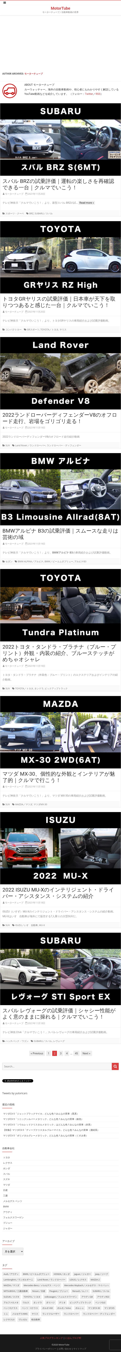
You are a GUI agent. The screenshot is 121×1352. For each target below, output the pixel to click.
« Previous (37, 1053)
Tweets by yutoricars (14, 1093)
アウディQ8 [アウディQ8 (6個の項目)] (87, 1296)
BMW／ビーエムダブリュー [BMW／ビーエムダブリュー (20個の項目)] (36, 1274)
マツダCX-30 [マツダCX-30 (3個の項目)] (94, 1308)
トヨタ (6, 1157)
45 (76, 1053)
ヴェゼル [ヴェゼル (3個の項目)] (23, 1319)
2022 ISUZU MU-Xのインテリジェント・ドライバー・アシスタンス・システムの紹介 (58, 893)
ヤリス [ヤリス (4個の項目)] (35, 1313)
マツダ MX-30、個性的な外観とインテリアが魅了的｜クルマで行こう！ (58, 777)
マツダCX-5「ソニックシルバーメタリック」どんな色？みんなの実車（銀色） (43, 1119)
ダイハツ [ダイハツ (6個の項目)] (50, 1302)
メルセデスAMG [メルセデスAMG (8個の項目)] (20, 1313)
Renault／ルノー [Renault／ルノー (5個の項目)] (80, 1291)
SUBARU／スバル (44, 213)
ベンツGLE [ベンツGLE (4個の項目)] (100, 1302)
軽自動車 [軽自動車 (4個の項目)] (35, 1319)
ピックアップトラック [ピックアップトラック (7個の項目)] (80, 1302)
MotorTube (60, 8)
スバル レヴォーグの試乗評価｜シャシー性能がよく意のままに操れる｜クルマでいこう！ (59, 1013)
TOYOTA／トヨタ (49, 329)
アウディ (7, 1212)
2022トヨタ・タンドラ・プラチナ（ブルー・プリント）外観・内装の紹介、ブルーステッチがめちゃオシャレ (59, 653)
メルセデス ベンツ (12, 1201)
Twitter (89, 93)
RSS (98, 93)
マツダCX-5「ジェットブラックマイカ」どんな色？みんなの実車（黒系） (41, 1113)
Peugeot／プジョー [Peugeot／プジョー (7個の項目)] (58, 1291)
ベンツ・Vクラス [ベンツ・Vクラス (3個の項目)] (30, 1308)
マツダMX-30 (40, 804)
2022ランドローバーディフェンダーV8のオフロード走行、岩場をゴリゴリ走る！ (59, 418)
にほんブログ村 (73, 1337)
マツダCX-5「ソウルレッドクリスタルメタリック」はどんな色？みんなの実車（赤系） (48, 1124)
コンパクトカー (14, 329)
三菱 (5, 1195)
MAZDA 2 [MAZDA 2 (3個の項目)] (95, 1279)
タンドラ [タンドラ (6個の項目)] (37, 1302)
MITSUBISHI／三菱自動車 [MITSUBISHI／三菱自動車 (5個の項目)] (16, 1291)
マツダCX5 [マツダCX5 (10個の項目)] (109, 1308)
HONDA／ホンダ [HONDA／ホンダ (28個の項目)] (62, 1274)
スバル (6, 1173)
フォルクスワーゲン (13, 1217)
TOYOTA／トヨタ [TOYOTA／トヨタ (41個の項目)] (32, 1296)
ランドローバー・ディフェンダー (64, 445)
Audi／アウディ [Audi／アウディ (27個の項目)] (11, 1274)
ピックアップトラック (56, 688)
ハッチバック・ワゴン (17, 1041)
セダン (9, 561)
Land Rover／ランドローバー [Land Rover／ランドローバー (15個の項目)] (51, 1279)
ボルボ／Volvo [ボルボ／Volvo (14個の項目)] (64, 1308)
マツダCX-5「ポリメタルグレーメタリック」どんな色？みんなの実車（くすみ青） (45, 1135)
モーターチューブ (33, 73)
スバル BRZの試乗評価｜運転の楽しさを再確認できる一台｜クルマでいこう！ (58, 184)
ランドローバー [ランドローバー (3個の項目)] (71, 1313)
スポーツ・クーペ (15, 213)
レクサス (7, 1162)
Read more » (86, 202)
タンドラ (39, 688)
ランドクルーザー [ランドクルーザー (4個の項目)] (50, 1313)
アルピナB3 (80, 561)
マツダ (6, 1184)
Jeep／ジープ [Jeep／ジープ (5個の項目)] (101, 1274)
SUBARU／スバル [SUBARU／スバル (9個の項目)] (101, 1291)
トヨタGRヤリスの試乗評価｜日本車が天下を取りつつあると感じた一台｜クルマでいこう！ (58, 302)
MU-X (42, 925)
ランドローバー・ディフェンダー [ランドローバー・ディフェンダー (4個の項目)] (99, 1313)
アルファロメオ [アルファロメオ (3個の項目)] (11, 1302)
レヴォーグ (59, 1041)
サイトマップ (79, 1348)
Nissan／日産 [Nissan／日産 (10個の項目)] (38, 1291)
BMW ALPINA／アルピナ (30, 561)
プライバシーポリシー (45, 1348)
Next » (86, 1053)
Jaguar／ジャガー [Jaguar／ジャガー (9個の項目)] (82, 1274)
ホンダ (6, 1168)
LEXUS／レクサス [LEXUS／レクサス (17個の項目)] (78, 1279)
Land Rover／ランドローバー (30, 445)
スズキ (6, 1179)
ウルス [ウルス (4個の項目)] (26, 1302)
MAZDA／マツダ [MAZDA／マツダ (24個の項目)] (11, 1285)
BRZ (31, 213)
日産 (5, 1190)
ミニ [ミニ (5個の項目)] (6, 1313)
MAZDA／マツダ (23, 804)
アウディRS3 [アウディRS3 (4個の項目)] (103, 1296)
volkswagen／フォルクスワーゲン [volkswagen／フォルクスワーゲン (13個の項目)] (61, 1296)
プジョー (7, 1222)
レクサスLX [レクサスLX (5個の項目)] (9, 1319)
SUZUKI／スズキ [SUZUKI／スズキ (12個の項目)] (11, 1296)
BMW (6, 1206)
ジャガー (7, 1228)
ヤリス (63, 329)
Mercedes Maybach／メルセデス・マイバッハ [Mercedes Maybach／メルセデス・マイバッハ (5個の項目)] (86, 1285)
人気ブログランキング (51, 1337)
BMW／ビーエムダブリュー (59, 561)
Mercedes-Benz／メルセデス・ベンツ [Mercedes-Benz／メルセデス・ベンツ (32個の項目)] (42, 1285)
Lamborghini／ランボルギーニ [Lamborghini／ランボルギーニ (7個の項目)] (18, 1279)
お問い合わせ (64, 1348)
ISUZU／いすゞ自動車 (26, 925)
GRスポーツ (33, 329)
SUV (8, 445)
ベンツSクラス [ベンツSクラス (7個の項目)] (11, 1308)
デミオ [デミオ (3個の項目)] (62, 1302)
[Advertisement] (60, 43)
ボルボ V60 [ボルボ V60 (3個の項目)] (47, 1308)
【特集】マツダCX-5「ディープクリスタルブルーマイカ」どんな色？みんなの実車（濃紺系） (51, 1129)
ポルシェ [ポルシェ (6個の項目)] (79, 1308)
